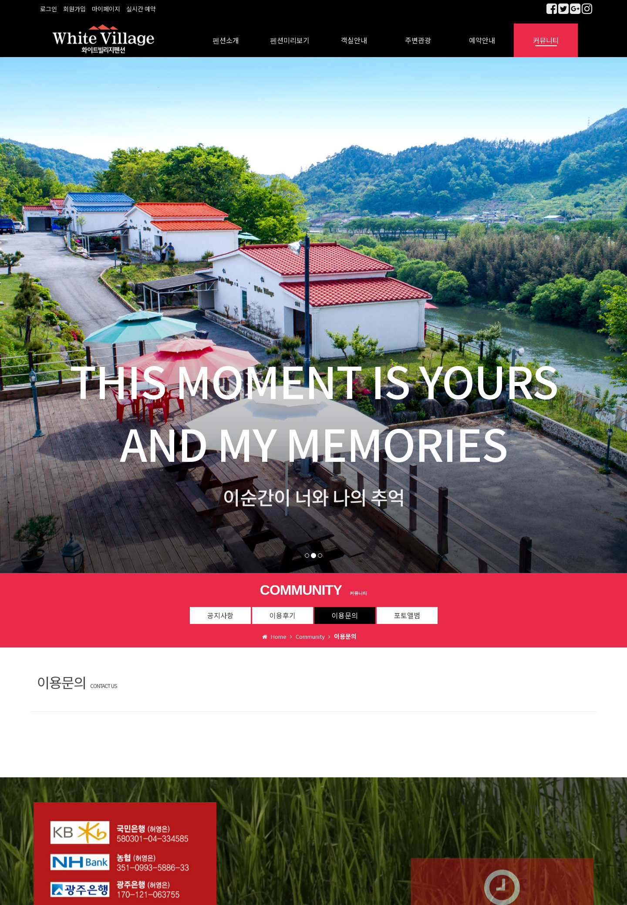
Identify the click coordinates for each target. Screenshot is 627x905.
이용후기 (283, 609)
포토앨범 (407, 609)
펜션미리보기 (290, 35)
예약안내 (482, 35)
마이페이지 (106, 8)
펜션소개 (225, 35)
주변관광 (418, 35)
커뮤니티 (546, 35)
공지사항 (220, 609)
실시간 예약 (141, 8)
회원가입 (74, 8)
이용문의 (345, 609)
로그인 (48, 8)
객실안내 (354, 35)
